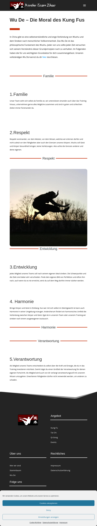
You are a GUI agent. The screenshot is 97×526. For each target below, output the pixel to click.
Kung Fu (54, 428)
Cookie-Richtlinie (35, 522)
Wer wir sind (15, 465)
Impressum (63, 522)
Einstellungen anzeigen (48, 517)
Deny (48, 510)
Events (53, 442)
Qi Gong (54, 437)
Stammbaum (15, 470)
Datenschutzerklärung (50, 522)
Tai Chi (54, 432)
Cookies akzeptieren (48, 503)
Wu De (13, 475)
